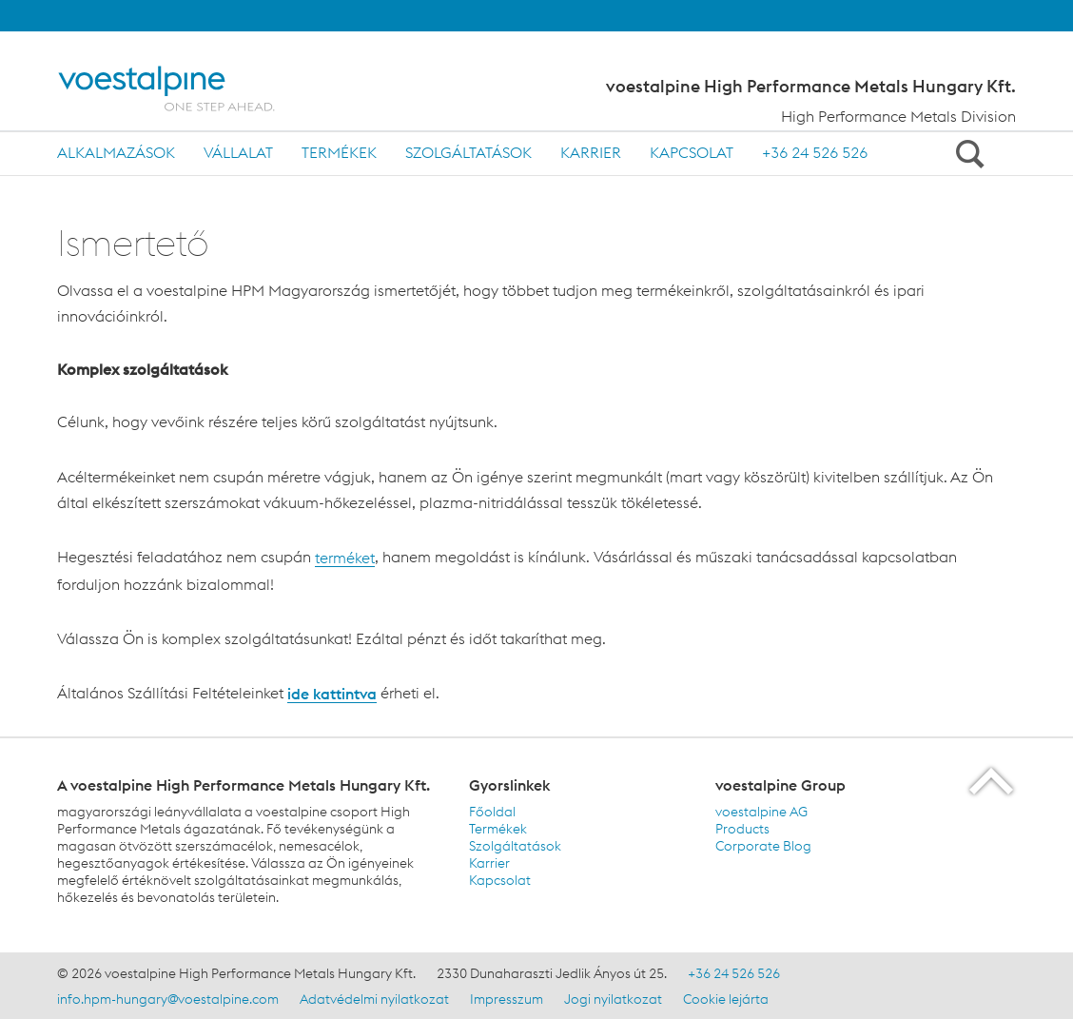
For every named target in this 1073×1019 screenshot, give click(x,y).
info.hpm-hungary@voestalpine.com (168, 999)
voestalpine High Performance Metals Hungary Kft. (811, 86)
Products (742, 828)
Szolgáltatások (468, 152)
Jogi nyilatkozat (613, 999)
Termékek (339, 152)
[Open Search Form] (966, 153)
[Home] (188, 88)
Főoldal (492, 811)
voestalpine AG (761, 811)
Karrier (590, 152)
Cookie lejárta (726, 999)
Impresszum (506, 999)
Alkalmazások (116, 152)
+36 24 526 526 (815, 152)
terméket (345, 557)
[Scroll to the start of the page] (993, 780)
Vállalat (238, 152)
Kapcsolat (691, 152)
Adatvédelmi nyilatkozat (374, 999)
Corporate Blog (763, 845)
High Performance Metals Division (898, 116)
